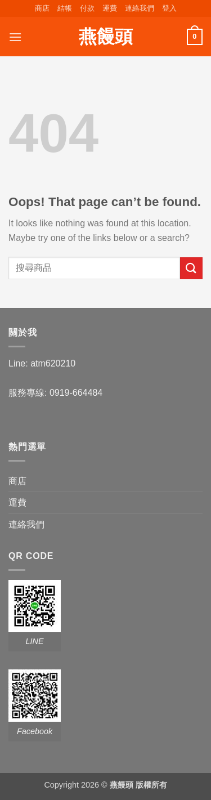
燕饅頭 (106, 37)
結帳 (64, 8)
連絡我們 (139, 8)
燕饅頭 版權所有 (138, 784)
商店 (42, 8)
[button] (169, 8)
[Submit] (191, 268)
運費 (109, 8)
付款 (87, 8)
